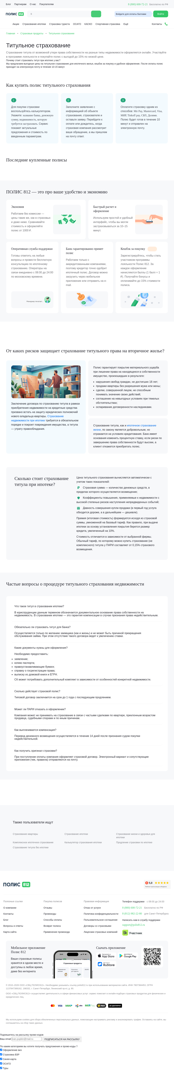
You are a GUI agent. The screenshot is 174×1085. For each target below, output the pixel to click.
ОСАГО (77, 24)
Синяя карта (9, 1067)
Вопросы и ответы (13, 933)
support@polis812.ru (133, 932)
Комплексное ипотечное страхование (33, 850)
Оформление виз (12, 1057)
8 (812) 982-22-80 (132, 921)
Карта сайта (9, 939)
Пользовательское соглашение (101, 927)
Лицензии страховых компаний (100, 939)
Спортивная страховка (107, 24)
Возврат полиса (52, 933)
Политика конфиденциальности (101, 921)
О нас (33, 4)
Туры (5, 1076)
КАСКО (88, 24)
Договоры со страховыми (97, 933)
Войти (160, 14)
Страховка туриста (59, 24)
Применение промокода (57, 939)
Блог (8, 4)
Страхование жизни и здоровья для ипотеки (135, 843)
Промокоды (50, 921)
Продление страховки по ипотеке (134, 850)
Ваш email (5, 1046)
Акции (13, 24)
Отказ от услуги (92, 915)
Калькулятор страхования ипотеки (83, 850)
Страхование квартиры (26, 841)
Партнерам (20, 4)
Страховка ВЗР (11, 1062)
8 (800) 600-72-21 (138, 4)
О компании (9, 915)
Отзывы (48, 915)
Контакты (8, 921)
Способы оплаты (53, 927)
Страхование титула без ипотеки (31, 855)
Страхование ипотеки (34, 24)
